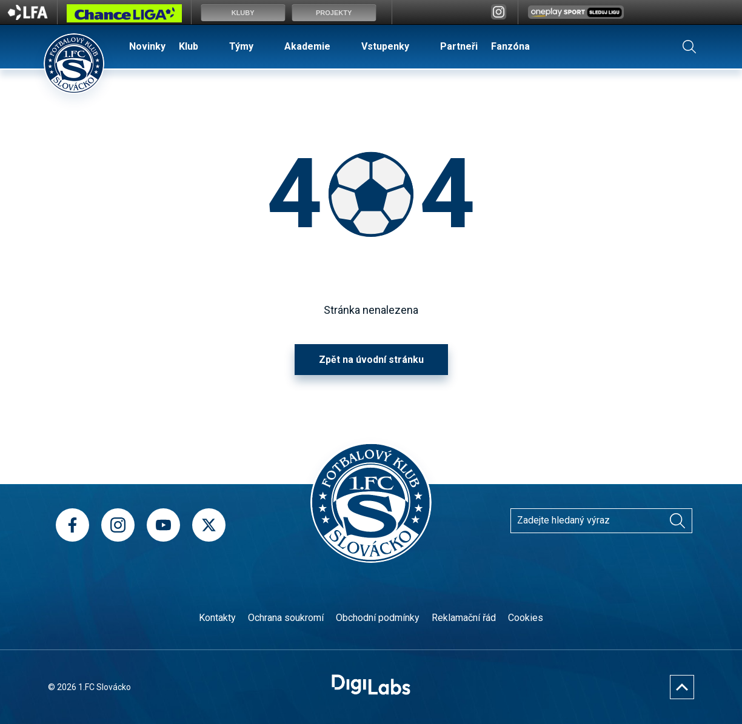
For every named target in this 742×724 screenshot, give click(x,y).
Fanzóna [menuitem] (510, 46)
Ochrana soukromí (286, 617)
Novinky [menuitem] (147, 46)
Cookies (525, 617)
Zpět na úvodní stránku (371, 359)
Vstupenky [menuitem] (385, 46)
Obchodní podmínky (377, 617)
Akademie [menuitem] (307, 46)
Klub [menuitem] (188, 46)
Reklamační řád (464, 617)
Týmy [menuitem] (241, 46)
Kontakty (217, 617)
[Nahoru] (682, 687)
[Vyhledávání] (677, 520)
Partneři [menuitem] (459, 46)
